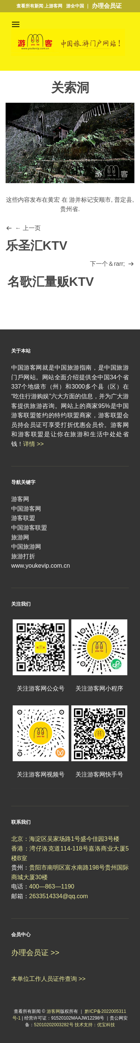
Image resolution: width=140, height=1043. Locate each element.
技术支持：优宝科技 (95, 1024)
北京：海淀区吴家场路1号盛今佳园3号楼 (65, 839)
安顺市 (102, 200)
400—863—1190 (51, 886)
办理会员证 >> (35, 952)
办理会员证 (107, 6)
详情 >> (33, 444)
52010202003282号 (53, 1024)
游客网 (53, 1011)
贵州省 (69, 209)
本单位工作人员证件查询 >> (48, 979)
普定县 (123, 200)
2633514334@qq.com (58, 896)
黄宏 (54, 200)
